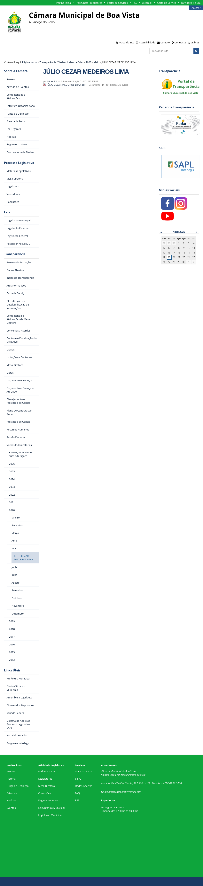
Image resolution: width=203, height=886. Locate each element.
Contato (165, 42)
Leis (7, 212)
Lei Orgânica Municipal (51, 808)
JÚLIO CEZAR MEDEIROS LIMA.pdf (64, 84)
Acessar (195, 8)
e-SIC (78, 778)
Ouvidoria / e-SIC (190, 2)
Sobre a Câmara (16, 71)
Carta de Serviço (166, 2)
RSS (135, 2)
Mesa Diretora (46, 786)
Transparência (48, 62)
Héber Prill (52, 81)
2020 (88, 62)
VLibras (195, 42)
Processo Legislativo (19, 163)
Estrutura (12, 793)
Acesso (11, 771)
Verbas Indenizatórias (70, 62)
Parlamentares (46, 771)
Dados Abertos (83, 786)
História (11, 778)
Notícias (11, 800)
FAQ (77, 793)
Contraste (180, 42)
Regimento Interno (49, 800)
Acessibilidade (147, 42)
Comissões (44, 793)
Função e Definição (18, 786)
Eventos (11, 808)
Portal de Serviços (117, 2)
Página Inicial (64, 2)
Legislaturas (45, 778)
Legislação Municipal (50, 815)
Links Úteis (12, 670)
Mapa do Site (126, 42)
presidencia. (115, 791)
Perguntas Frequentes (89, 2)
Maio (96, 62)
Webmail (147, 2)
